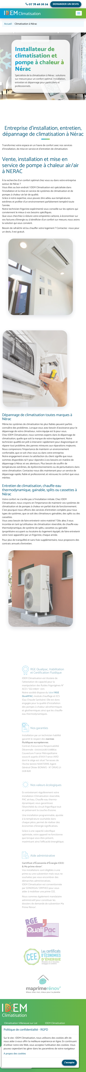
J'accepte (69, 1062)
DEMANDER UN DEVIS (66, 4)
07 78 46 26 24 (38, 4)
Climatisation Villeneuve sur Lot (20, 1023)
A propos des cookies (15, 1054)
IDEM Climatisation (15, 1011)
